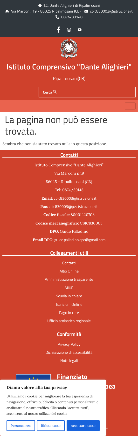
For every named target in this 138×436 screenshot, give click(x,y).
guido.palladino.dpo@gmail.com (79, 240)
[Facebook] (58, 29)
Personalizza (21, 425)
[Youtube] (79, 29)
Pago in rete (69, 312)
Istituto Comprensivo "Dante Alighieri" (69, 66)
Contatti (69, 263)
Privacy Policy (69, 344)
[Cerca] (55, 92)
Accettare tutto (83, 425)
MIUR (69, 288)
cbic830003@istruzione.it (111, 11)
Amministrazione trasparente (69, 279)
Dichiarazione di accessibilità (69, 352)
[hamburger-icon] (130, 105)
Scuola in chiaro (69, 296)
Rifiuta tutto (51, 425)
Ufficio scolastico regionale (69, 321)
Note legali (69, 360)
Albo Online (69, 271)
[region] (53, 408)
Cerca (50, 92)
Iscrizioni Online (69, 304)
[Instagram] (69, 29)
